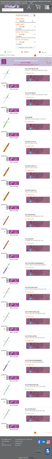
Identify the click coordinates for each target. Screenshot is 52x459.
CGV (3, 443)
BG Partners (31, 457)
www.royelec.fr (18, 445)
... (42, 55)
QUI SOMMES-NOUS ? (7, 439)
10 (45, 55)
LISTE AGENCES (5, 441)
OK (31, 3)
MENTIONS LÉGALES (6, 445)
